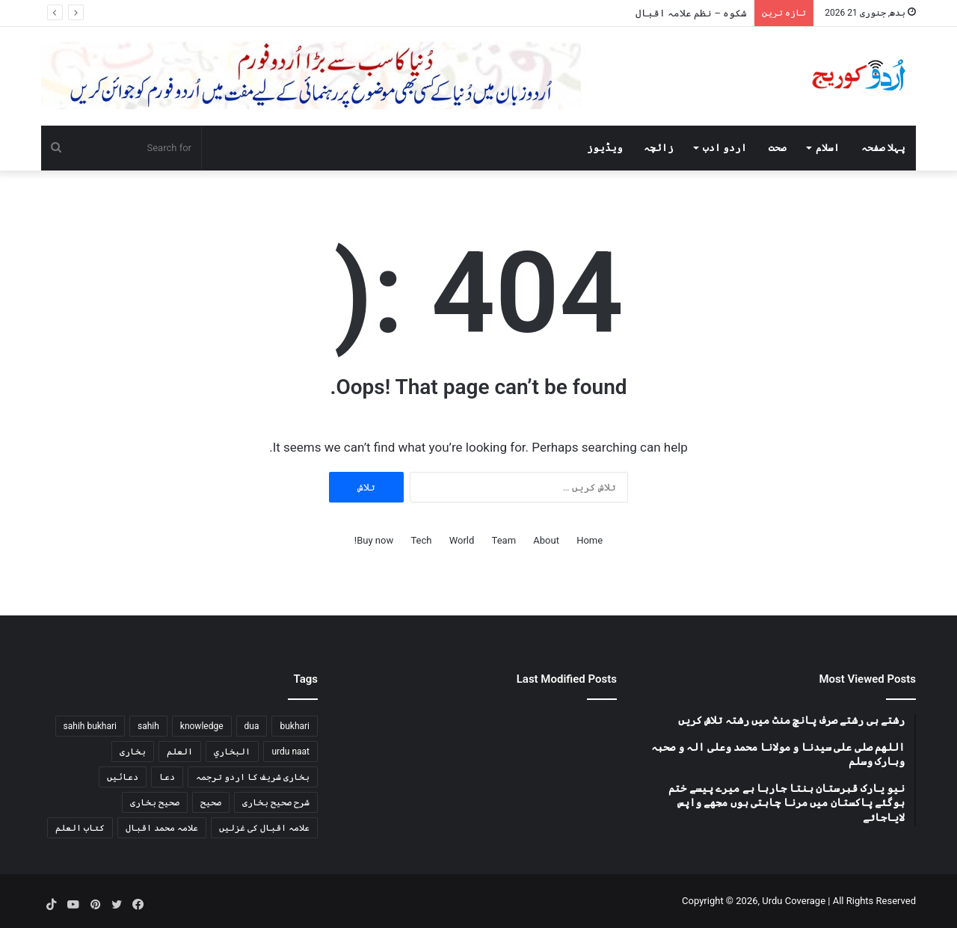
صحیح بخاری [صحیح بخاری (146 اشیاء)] (154, 802)
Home (589, 540)
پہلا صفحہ (883, 147)
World (462, 540)
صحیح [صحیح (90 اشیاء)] (210, 802)
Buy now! (373, 540)
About (546, 540)
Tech (420, 540)
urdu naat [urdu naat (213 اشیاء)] (290, 751)
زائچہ (659, 147)
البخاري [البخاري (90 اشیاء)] (232, 751)
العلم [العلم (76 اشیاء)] (180, 751)
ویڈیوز (605, 147)
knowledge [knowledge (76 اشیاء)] (202, 726)
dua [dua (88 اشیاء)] (251, 726)
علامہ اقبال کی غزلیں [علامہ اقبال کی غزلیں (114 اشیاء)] (264, 828)
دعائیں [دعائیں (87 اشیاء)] (122, 777)
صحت (778, 147)
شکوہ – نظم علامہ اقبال (691, 13)
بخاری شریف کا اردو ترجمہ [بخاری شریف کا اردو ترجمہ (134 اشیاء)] (253, 777)
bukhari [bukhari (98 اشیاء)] (295, 726)
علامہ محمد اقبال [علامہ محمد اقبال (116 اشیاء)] (162, 828)
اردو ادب (725, 147)
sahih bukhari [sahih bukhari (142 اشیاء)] (90, 726)
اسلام (828, 147)
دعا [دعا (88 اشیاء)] (167, 777)
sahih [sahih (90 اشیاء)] (148, 726)
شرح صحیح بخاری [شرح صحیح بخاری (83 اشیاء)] (276, 802)
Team (504, 540)
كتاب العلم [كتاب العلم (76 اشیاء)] (80, 828)
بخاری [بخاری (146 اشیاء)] (133, 751)
